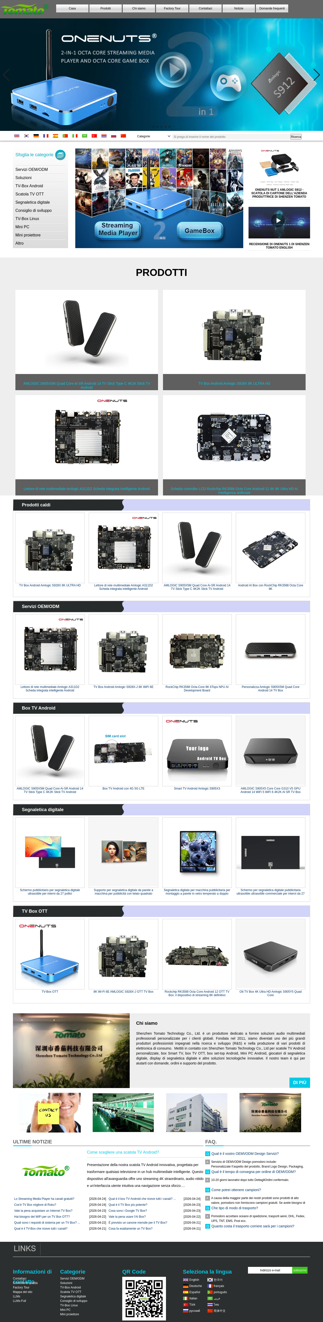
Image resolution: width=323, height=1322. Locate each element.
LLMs (16, 1296)
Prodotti (105, 8)
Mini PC (22, 227)
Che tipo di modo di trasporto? (234, 1211)
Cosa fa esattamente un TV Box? (131, 1228)
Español (194, 1292)
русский (194, 1311)
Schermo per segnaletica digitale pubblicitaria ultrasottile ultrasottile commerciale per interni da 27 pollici (271, 892)
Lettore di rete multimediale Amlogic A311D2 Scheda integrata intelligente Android (123, 587)
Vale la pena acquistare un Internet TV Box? (43, 1210)
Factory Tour (172, 8)
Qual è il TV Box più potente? (128, 1205)
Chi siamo (138, 8)
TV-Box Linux (27, 219)
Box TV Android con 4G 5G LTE (124, 788)
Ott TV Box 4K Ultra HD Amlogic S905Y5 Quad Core (271, 993)
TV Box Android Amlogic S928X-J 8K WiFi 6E (123, 687)
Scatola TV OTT (29, 194)
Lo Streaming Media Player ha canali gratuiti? (44, 1199)
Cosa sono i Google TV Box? (128, 1210)
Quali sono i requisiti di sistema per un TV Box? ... (47, 1222)
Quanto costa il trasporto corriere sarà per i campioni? (252, 1230)
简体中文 (220, 1311)
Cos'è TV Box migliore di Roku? (35, 1205)
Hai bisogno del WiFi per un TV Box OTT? (42, 1216)
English (194, 1280)
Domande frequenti (272, 8)
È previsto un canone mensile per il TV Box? (138, 1222)
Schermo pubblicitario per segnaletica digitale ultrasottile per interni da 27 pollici (50, 891)
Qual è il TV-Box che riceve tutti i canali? (41, 1228)
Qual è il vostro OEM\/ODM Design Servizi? (245, 1157)
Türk (192, 1304)
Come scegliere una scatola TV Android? (123, 1152)
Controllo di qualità (25, 1283)
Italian (193, 1298)
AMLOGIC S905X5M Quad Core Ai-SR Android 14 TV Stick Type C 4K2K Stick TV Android (197, 587)
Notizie (238, 8)
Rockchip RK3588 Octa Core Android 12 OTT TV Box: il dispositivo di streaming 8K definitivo (197, 993)
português (220, 1292)
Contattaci (205, 8)
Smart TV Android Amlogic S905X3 (197, 788)
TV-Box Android (29, 186)
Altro (19, 243)
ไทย (216, 1304)
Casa (72, 8)
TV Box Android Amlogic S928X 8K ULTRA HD (50, 585)
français (219, 1286)
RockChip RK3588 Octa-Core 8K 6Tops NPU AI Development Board (196, 688)
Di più (299, 1082)
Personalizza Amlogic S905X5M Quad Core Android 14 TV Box (270, 688)
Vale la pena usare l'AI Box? (127, 1216)
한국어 (218, 1280)
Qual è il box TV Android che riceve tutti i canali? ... (142, 1199)
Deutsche (195, 1286)
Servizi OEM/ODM (31, 169)
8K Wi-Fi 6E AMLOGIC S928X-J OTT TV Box (124, 991)
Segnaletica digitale (32, 202)
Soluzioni (23, 178)
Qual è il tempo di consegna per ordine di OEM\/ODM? (253, 1175)
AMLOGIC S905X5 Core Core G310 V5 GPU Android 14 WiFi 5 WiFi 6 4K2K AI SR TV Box (271, 790)
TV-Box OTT (50, 991)
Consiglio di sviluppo (33, 210)
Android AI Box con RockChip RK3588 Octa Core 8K (270, 587)
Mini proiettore (27, 235)
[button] (154, 127)
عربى (217, 1298)
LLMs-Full (19, 1301)
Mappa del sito (22, 1292)
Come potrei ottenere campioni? (236, 1193)
